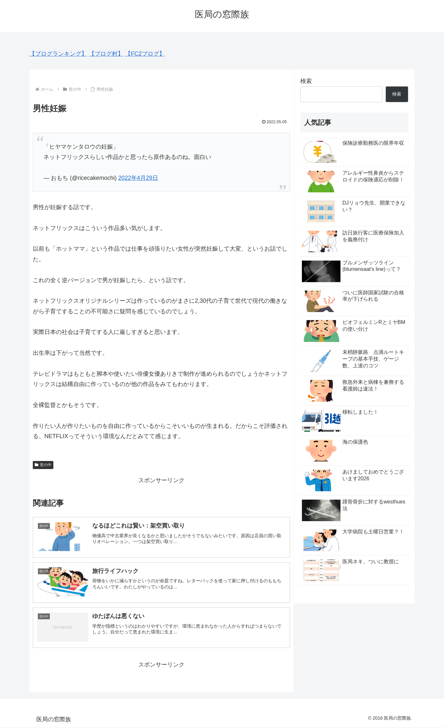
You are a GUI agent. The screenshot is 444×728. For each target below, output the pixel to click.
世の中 (43, 465)
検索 (306, 81)
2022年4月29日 (138, 178)
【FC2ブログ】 (145, 54)
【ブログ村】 (106, 54)
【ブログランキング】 (58, 54)
